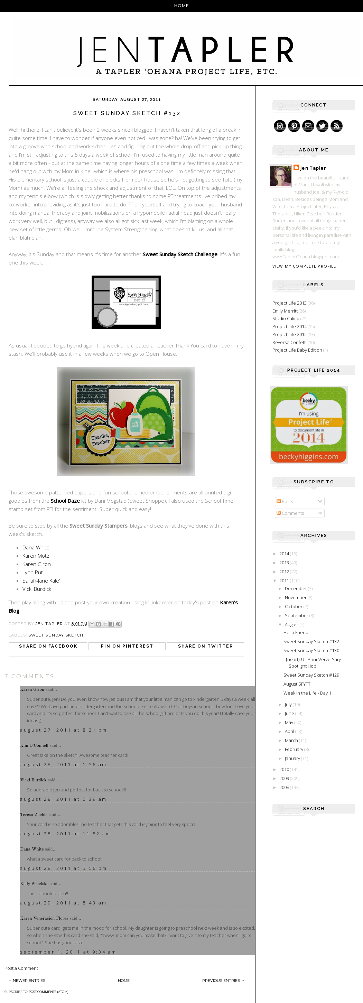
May (289, 722)
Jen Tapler (313, 168)
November (296, 597)
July (289, 704)
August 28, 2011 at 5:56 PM (64, 868)
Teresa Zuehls (33, 814)
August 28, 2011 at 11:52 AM (65, 833)
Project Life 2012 (289, 334)
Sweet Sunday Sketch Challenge (180, 254)
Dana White (35, 547)
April (290, 731)
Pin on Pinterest (127, 646)
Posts (285, 501)
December (296, 588)
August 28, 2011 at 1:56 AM (63, 764)
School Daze (65, 500)
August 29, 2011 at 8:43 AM (63, 903)
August (292, 624)
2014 (284, 553)
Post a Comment (21, 968)
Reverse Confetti (289, 342)
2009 (284, 778)
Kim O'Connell (34, 745)
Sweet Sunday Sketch (55, 635)
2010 (284, 769)
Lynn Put (32, 572)
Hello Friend (295, 632)
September (297, 615)
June (290, 713)
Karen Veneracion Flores (44, 918)
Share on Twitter (205, 646)
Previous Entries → (223, 980)
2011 (284, 580)
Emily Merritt (285, 311)
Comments (290, 513)
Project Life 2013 (289, 303)
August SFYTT (296, 684)
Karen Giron (36, 563)
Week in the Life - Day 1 (307, 693)
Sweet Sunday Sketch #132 (311, 641)
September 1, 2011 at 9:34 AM (68, 952)
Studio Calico (285, 318)
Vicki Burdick (36, 588)
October (294, 606)
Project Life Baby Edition (297, 350)
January (293, 758)
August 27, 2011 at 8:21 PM (64, 730)
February (294, 749)
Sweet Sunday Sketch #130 (311, 650)
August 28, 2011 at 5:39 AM (63, 799)
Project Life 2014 (289, 326)
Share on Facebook (48, 646)
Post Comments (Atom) (48, 992)
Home (181, 5)
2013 (284, 562)
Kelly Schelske (34, 884)
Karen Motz (35, 555)
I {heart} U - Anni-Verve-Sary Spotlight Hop (312, 662)
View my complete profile (304, 266)
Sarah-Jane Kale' (41, 580)
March (292, 740)
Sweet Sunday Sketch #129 (311, 675)
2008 (284, 787)
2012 (284, 571)
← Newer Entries (26, 980)
